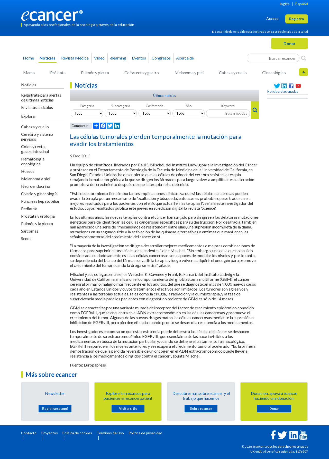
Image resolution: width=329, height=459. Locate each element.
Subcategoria (120, 106)
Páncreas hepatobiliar (40, 201)
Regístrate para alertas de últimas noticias (41, 97)
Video (99, 57)
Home (28, 57)
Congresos (161, 57)
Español (301, 4)
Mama (29, 72)
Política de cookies (77, 433)
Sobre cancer (201, 408)
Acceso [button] (272, 18)
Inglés (285, 4)
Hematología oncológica (32, 161)
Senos (26, 238)
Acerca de (185, 57)
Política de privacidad (145, 433)
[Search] (303, 58)
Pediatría (29, 208)
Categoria (87, 106)
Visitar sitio (128, 408)
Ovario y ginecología (39, 193)
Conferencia (154, 106)
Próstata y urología (38, 216)
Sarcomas (29, 230)
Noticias (48, 57)
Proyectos (49, 433)
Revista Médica (75, 57)
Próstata (58, 72)
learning (118, 57)
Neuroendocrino (35, 186)
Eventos (139, 57)
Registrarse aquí (55, 408)
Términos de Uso (110, 433)
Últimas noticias (164, 96)
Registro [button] (296, 18)
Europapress (95, 364)
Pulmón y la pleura (37, 223)
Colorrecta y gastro (141, 72)
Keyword (228, 106)
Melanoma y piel (189, 72)
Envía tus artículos (37, 107)
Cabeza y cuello (233, 72)
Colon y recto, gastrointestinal (35, 149)
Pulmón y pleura (95, 72)
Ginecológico (274, 72)
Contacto (28, 433)
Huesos (27, 171)
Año (188, 106)
